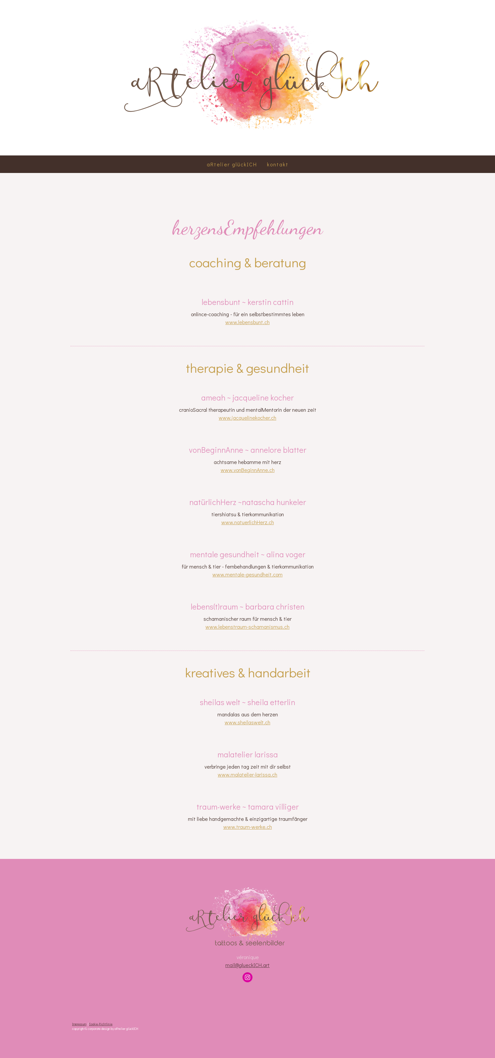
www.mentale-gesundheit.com (247, 574)
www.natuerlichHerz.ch (247, 522)
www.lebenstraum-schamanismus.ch (247, 626)
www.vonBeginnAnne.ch (248, 469)
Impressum (79, 1024)
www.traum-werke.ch (247, 826)
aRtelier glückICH (232, 164)
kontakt (278, 164)
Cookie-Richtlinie (100, 1024)
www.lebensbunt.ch (247, 321)
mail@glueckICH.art (247, 964)
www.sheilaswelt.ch (247, 722)
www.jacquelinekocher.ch (247, 417)
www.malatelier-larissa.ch (247, 774)
